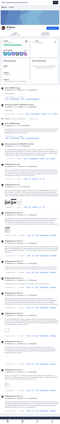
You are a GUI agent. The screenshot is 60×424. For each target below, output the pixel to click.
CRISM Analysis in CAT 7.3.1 (14, 213)
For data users (33, 90)
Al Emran (9, 90)
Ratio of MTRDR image (12, 88)
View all (26, 50)
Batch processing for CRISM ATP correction (19, 105)
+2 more (54, 114)
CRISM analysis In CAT (12, 164)
